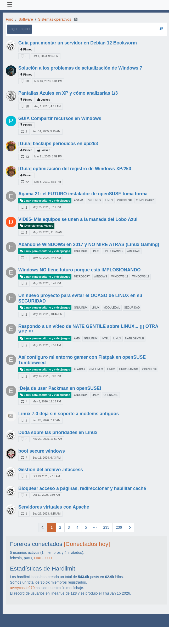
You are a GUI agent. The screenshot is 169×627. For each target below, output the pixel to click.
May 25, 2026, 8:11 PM (46, 207)
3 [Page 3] (69, 527)
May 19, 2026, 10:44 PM (47, 314)
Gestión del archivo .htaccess (50, 469)
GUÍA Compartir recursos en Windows (59, 118)
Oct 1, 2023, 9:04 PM (45, 56)
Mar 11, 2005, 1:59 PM (48, 156)
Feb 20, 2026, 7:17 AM (46, 420)
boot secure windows (41, 451)
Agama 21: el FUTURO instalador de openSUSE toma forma (83, 193)
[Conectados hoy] (87, 544)
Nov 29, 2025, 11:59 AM (47, 438)
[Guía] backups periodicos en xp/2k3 (58, 143)
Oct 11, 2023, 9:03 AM (46, 494)
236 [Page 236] (119, 527)
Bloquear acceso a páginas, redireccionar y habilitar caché (82, 488)
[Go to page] (95, 527)
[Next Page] (129, 527)
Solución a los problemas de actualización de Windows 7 (80, 68)
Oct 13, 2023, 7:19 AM (46, 476)
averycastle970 (22, 588)
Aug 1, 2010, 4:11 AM (47, 106)
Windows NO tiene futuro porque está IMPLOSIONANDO (79, 269)
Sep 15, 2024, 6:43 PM (46, 457)
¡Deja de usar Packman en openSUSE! (59, 388)
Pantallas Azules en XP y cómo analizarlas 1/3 (68, 93)
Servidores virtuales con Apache (53, 507)
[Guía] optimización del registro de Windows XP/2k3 (74, 168)
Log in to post (19, 29)
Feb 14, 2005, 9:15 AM (46, 131)
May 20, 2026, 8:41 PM (46, 283)
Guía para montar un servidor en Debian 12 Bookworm (77, 42)
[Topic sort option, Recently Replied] (161, 29)
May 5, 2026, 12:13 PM (46, 401)
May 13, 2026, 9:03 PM (46, 376)
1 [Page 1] (51, 527)
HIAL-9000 (43, 558)
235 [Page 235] (106, 527)
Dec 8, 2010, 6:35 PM (47, 181)
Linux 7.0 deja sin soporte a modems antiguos (68, 413)
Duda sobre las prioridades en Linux (57, 432)
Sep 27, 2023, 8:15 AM (46, 513)
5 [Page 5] (86, 527)
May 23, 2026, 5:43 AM (46, 257)
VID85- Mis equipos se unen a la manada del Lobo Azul (77, 219)
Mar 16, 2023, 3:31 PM (48, 81)
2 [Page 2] (60, 527)
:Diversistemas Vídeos (36, 225)
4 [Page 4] (77, 527)
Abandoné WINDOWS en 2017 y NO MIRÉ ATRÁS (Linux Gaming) (88, 244)
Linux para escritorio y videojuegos (45, 200)
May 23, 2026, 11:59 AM (47, 232)
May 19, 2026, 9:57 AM (46, 345)
